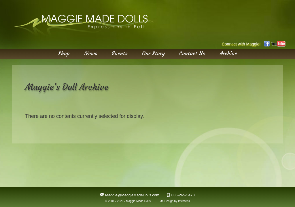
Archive (228, 53)
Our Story (153, 53)
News (90, 53)
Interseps (184, 201)
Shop (64, 53)
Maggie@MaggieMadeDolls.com (132, 195)
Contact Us (192, 53)
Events (120, 53)
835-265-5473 (183, 195)
